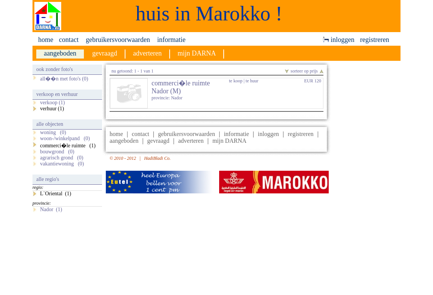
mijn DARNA (229, 140)
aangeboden (124, 140)
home (45, 39)
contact (69, 39)
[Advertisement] (367, 178)
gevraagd (158, 140)
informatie (171, 39)
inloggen (338, 39)
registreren (374, 39)
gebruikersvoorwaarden (118, 39)
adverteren (191, 140)
